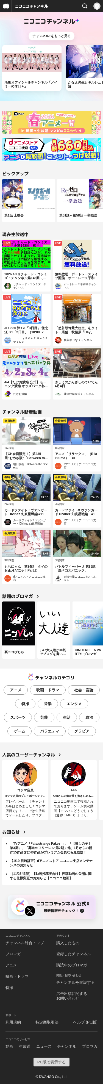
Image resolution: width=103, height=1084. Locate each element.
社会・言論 (83, 690)
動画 (9, 1046)
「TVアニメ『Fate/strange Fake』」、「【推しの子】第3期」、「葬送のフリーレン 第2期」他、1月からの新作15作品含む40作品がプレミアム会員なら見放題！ (51, 848)
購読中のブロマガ (71, 965)
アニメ (15, 690)
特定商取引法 (47, 1022)
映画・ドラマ (47, 690)
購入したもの (67, 943)
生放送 (24, 1046)
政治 (89, 717)
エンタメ (74, 704)
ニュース (44, 1046)
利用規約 (13, 1022)
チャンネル (66, 1046)
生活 (67, 717)
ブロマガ (13, 954)
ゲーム (19, 731)
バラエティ (49, 731)
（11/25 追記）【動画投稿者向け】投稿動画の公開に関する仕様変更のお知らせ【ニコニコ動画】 (50, 876)
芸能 (44, 717)
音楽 (48, 704)
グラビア (82, 731)
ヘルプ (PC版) (85, 1022)
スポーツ (18, 717)
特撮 (25, 704)
